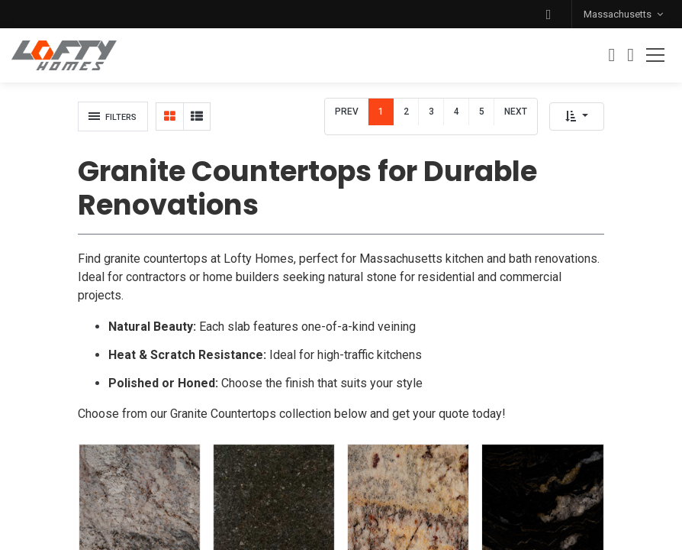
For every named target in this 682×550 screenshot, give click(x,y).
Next (515, 111)
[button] (548, 14)
